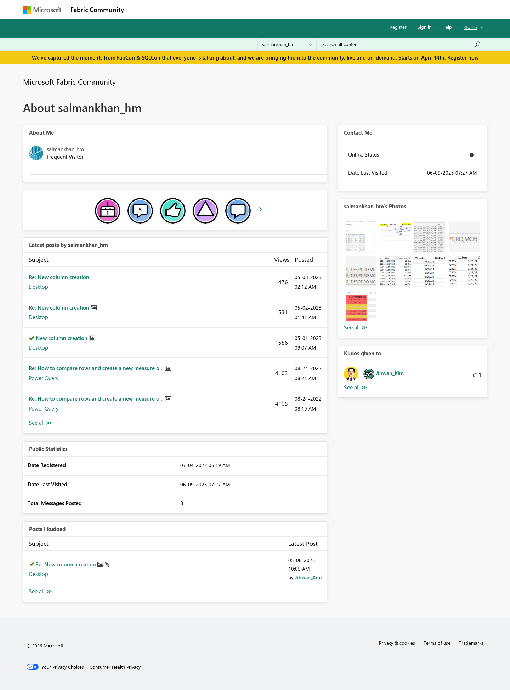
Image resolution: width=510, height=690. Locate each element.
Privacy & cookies (397, 643)
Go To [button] (470, 27)
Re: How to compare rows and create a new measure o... (97, 368)
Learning (291, 9)
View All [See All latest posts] (40, 423)
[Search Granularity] (287, 44)
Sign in (424, 27)
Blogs (263, 9)
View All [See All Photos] (355, 327)
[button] (361, 236)
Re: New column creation (59, 277)
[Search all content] (401, 44)
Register (398, 27)
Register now (462, 57)
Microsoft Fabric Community (69, 81)
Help (447, 27)
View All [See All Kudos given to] (355, 387)
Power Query (43, 377)
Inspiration (171, 9)
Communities (232, 9)
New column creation (62, 337)
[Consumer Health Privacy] (115, 667)
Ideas (200, 9)
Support (320, 9)
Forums (140, 9)
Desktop (38, 286)
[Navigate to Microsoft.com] (42, 10)
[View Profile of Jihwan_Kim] (308, 577)
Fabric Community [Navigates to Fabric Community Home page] (97, 9)
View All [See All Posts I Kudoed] (40, 591)
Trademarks (471, 643)
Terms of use (437, 643)
